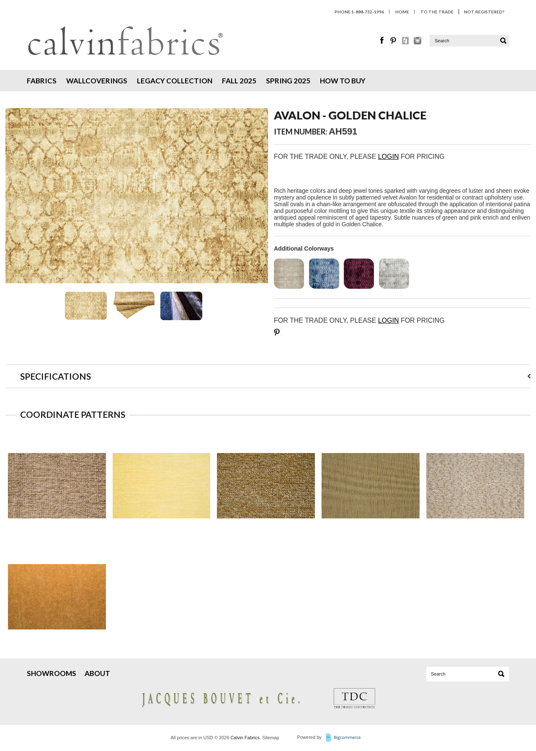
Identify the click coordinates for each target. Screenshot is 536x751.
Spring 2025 (288, 80)
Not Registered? (484, 11)
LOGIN (388, 156)
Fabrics (42, 80)
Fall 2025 (239, 80)
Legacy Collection (174, 80)
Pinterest (394, 40)
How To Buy (343, 80)
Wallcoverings (96, 80)
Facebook (382, 40)
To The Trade (437, 11)
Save (277, 332)
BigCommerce (346, 738)
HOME (402, 11)
